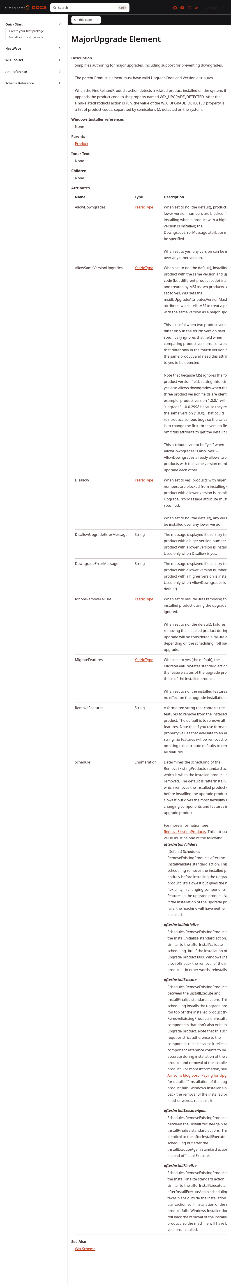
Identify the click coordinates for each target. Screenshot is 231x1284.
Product (81, 143)
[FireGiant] (17, 8)
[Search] (89, 7)
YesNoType (144, 207)
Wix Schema (85, 1248)
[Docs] (39, 8)
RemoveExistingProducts (185, 831)
